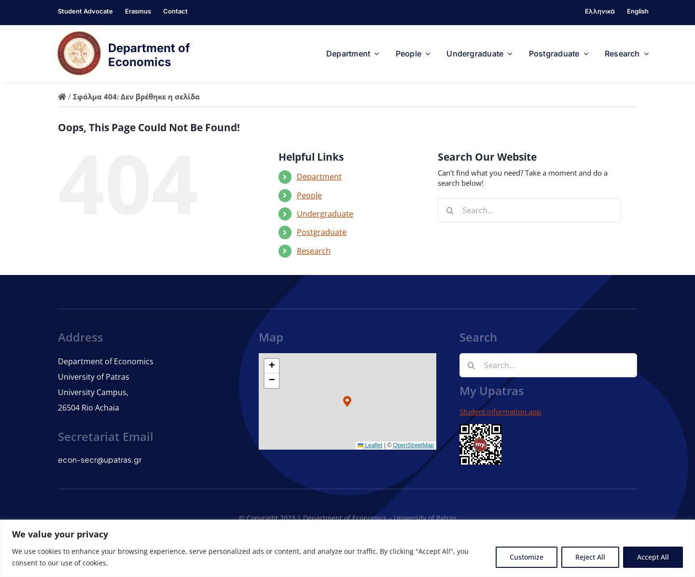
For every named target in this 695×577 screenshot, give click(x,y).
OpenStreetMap (413, 445)
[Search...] (529, 210)
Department (319, 176)
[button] (347, 401)
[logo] (79, 34)
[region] (347, 548)
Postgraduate (322, 232)
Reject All (590, 557)
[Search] (450, 210)
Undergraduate (325, 213)
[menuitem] (600, 12)
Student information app (500, 411)
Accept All (653, 557)
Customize (526, 557)
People (309, 195)
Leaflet (370, 445)
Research (314, 251)
